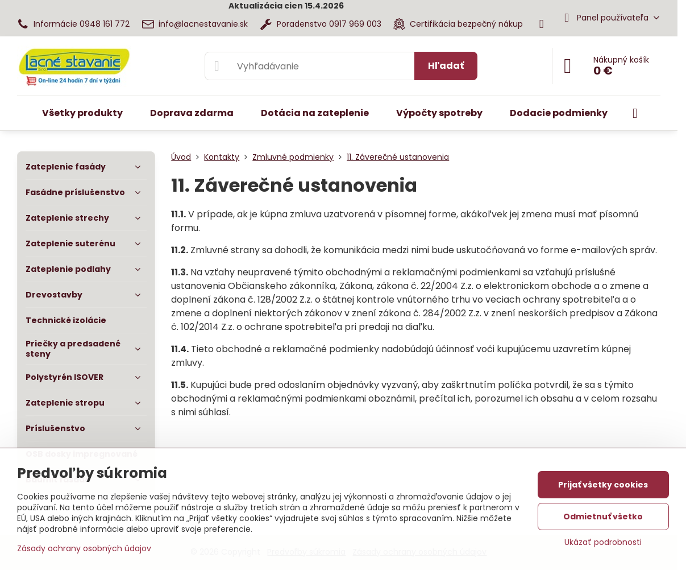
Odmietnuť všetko (603, 516)
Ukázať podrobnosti (603, 542)
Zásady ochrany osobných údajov (84, 548)
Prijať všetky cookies (603, 484)
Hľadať (446, 65)
